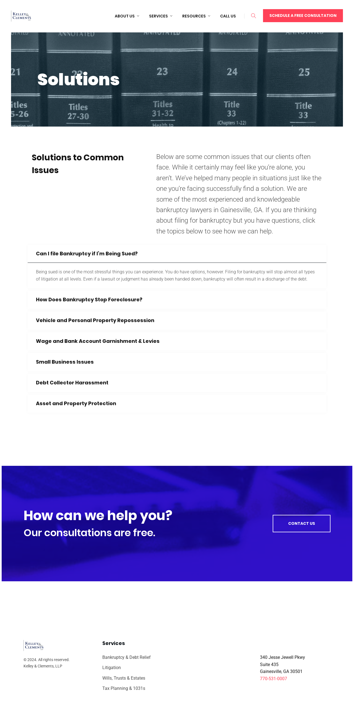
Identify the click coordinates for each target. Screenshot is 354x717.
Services (158, 16)
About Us (125, 16)
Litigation (111, 667)
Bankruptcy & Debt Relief (126, 657)
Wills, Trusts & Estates (123, 678)
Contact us (301, 523)
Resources (194, 16)
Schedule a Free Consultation (303, 15)
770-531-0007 (273, 678)
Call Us (228, 16)
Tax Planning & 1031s (123, 688)
